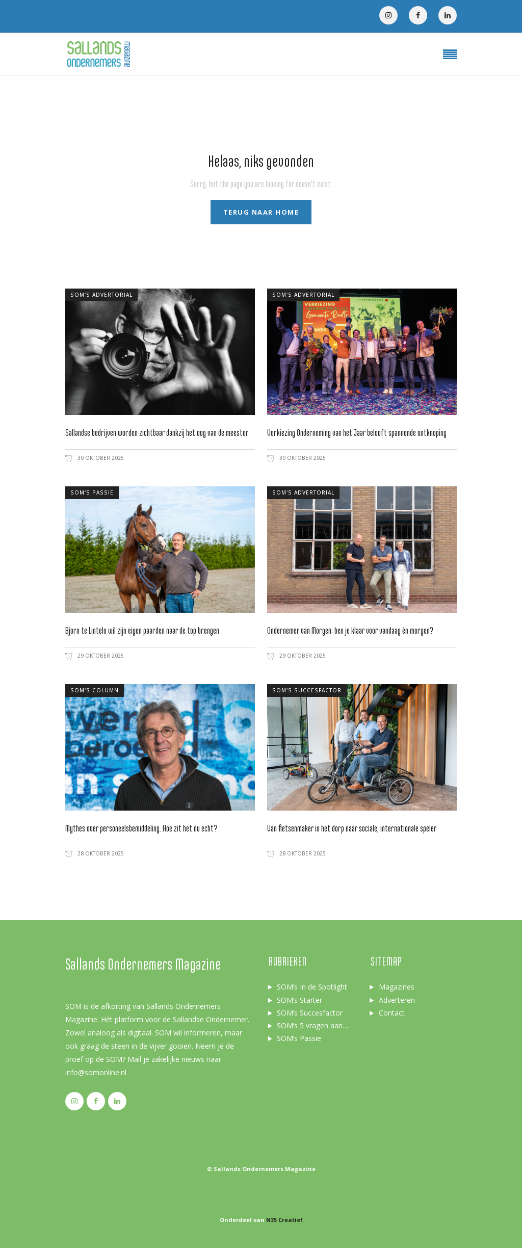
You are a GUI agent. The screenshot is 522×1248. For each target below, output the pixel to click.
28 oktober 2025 (100, 853)
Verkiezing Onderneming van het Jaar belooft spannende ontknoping (357, 433)
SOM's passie (92, 492)
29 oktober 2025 (100, 655)
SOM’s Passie (299, 1038)
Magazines (396, 987)
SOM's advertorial (101, 294)
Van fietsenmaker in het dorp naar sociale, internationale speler (352, 829)
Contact (392, 1013)
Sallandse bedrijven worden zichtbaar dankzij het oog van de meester (157, 433)
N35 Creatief (284, 1220)
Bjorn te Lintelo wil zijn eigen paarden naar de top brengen (142, 631)
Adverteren (397, 1000)
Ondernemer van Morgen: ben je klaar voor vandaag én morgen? (350, 631)
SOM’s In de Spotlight (312, 987)
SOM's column (94, 690)
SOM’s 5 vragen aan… (312, 1025)
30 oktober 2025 (100, 457)
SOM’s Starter (299, 1000)
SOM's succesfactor (307, 690)
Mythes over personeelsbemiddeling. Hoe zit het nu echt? (141, 829)
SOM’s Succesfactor (310, 1013)
